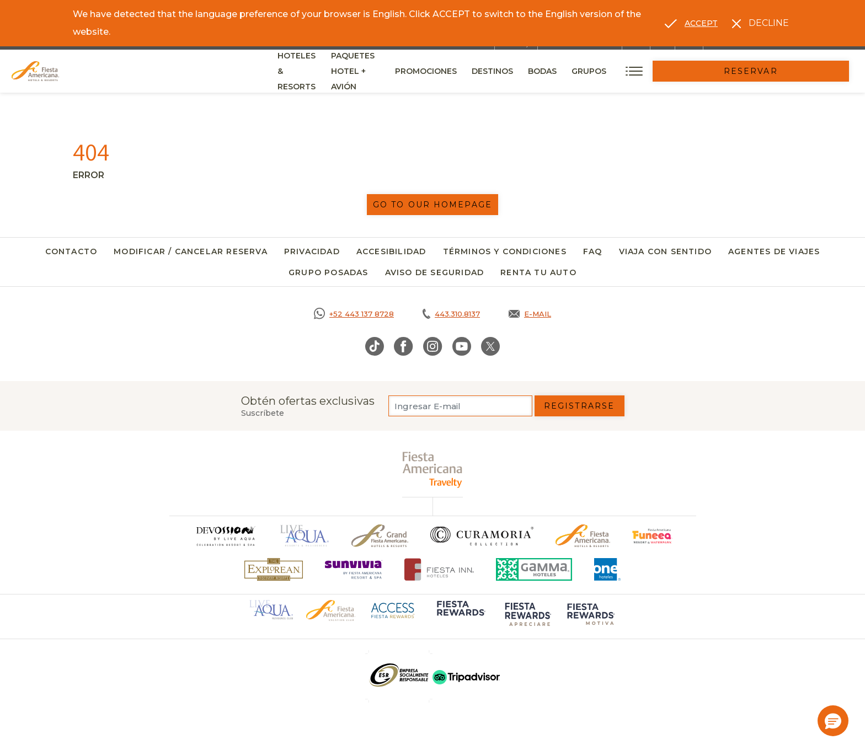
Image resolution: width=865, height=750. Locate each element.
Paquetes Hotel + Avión (432, 75)
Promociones (532, 71)
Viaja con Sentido (665, 251)
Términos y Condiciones (505, 251)
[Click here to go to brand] (225, 535)
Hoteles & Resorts (320, 71)
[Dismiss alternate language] (760, 23)
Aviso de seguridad (434, 272)
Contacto (71, 251)
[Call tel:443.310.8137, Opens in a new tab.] (451, 314)
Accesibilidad (391, 251)
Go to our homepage (432, 205)
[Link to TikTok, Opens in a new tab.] (374, 346)
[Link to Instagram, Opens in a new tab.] (432, 346)
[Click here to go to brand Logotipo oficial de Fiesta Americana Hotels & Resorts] (583, 535)
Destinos (599, 71)
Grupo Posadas (329, 272)
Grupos (695, 71)
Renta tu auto (538, 272)
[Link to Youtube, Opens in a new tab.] (461, 346)
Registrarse (579, 406)
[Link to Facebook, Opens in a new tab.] (403, 346)
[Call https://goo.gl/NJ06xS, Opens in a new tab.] (354, 314)
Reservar (804, 71)
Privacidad (312, 251)
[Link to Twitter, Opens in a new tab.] (490, 346)
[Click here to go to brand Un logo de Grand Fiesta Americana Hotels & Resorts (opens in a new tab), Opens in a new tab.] (379, 535)
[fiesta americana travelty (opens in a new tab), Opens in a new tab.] (432, 469)
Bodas (648, 71)
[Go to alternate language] (691, 23)
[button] (833, 720)
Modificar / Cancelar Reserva (191, 251)
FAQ (592, 251)
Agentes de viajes (774, 251)
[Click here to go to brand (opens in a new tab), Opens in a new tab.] (652, 535)
